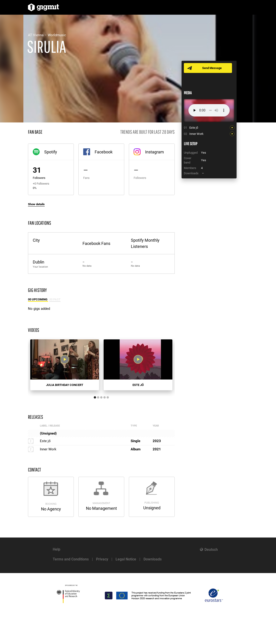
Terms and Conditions (71, 559)
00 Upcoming (38, 299)
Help (56, 549)
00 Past (55, 299)
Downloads (153, 559)
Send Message (212, 68)
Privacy (102, 559)
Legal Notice (126, 559)
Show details (36, 204)
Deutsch (211, 549)
